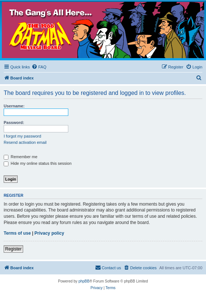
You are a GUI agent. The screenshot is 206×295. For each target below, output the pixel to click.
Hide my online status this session (38, 163)
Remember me (20, 156)
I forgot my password (22, 136)
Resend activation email (25, 142)
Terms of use (17, 233)
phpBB (84, 281)
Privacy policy (49, 233)
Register (13, 249)
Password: (14, 122)
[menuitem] (39, 67)
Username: (14, 106)
